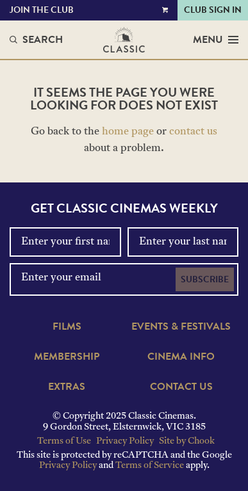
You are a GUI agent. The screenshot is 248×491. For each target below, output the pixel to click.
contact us (193, 132)
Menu (215, 40)
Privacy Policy (125, 441)
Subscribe (205, 279)
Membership (66, 356)
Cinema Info (181, 356)
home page (128, 132)
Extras (66, 386)
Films (67, 326)
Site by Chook (187, 441)
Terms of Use (64, 441)
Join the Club (42, 10)
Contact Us (181, 386)
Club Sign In (213, 10)
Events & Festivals (181, 326)
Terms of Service (149, 466)
